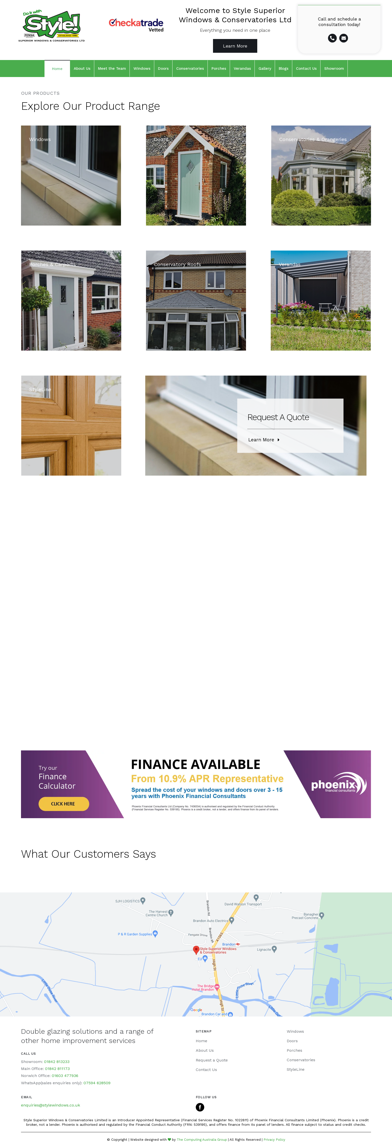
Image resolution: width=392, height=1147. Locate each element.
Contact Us (206, 1069)
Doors (292, 1040)
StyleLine (295, 1069)
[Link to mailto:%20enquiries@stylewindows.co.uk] (343, 38)
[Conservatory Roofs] (196, 301)
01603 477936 (65, 1075)
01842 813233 (57, 1061)
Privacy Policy (274, 1139)
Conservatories (301, 1059)
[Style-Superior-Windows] (71, 176)
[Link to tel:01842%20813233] (332, 38)
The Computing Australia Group (202, 1139)
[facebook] (200, 1107)
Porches (294, 1050)
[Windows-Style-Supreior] (71, 426)
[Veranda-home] (321, 301)
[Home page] (49, 29)
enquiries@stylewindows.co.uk (50, 1105)
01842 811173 (57, 1068)
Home (201, 1040)
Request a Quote (212, 1060)
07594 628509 (97, 1082)
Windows (295, 1031)
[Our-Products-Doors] (196, 176)
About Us (205, 1050)
